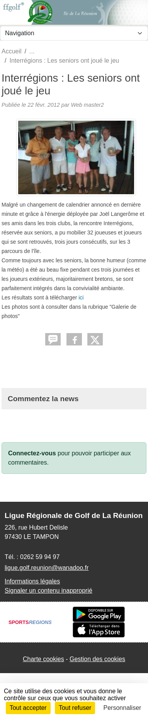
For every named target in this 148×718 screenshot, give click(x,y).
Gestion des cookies (97, 659)
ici (80, 297)
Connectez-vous (32, 453)
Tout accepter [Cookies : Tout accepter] (28, 707)
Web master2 (87, 105)
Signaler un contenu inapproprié (48, 590)
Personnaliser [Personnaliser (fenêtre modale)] (122, 707)
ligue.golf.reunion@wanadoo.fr (46, 567)
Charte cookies (43, 659)
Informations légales (32, 581)
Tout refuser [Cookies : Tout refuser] (75, 707)
